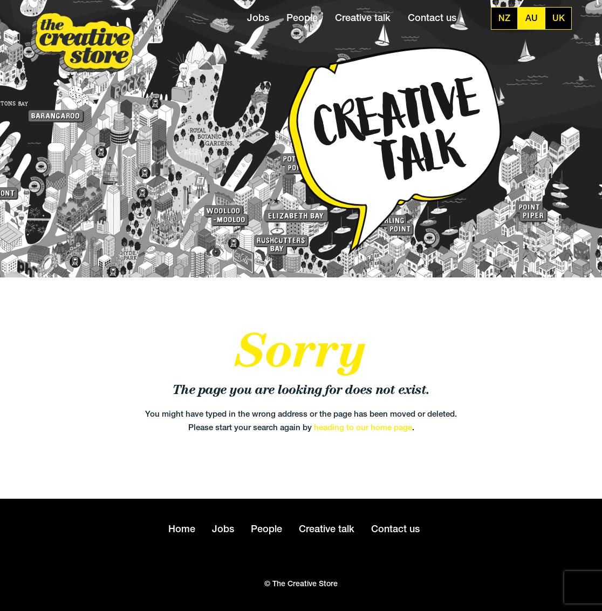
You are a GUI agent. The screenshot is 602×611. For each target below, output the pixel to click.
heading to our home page (363, 427)
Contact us (432, 17)
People (302, 17)
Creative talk (363, 17)
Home (181, 528)
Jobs (258, 17)
